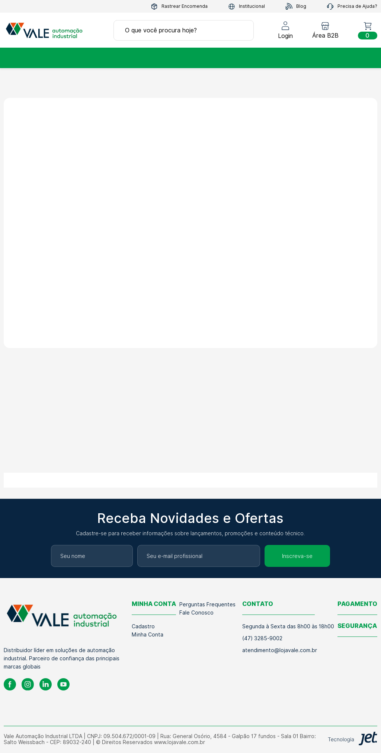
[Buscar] (240, 30)
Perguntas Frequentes (207, 604)
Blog (295, 6)
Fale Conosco (196, 613)
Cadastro (143, 626)
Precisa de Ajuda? (352, 6)
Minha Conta (147, 635)
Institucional (246, 6)
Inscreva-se (297, 556)
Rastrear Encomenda (179, 6)
